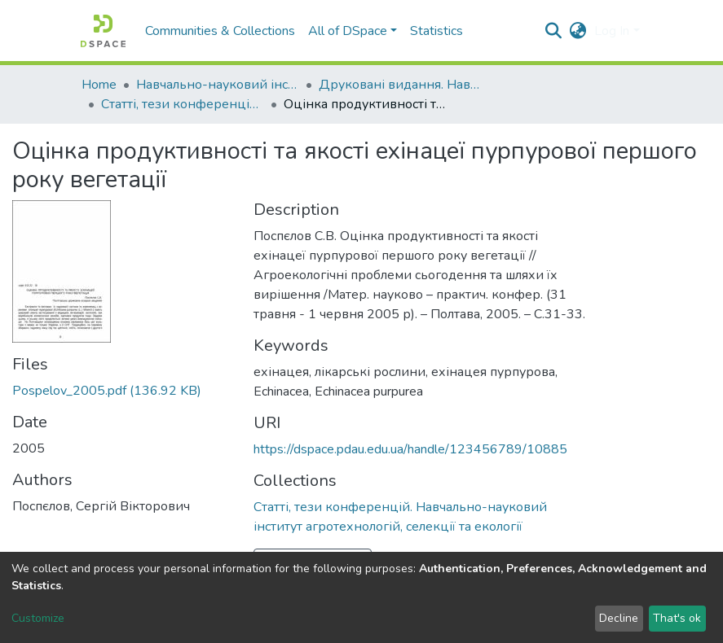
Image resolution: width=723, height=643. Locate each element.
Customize (37, 618)
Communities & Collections (220, 31)
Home (99, 85)
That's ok (677, 618)
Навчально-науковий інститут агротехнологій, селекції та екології (217, 85)
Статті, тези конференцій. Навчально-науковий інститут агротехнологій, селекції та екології (182, 104)
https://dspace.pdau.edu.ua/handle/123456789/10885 (410, 449)
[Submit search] (553, 31)
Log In (611, 31)
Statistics (436, 31)
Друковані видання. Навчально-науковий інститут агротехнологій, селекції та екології (400, 85)
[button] (577, 31)
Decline (618, 618)
